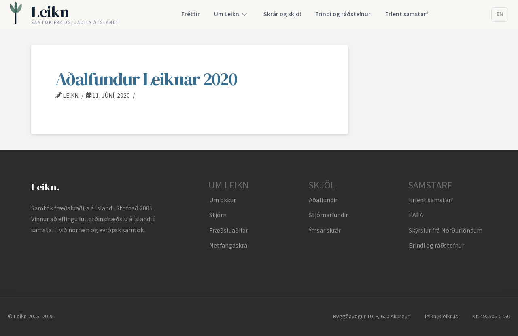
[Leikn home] (64, 14)
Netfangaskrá (228, 245)
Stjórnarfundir (328, 215)
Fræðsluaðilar (228, 230)
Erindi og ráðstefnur (436, 245)
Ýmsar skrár (325, 230)
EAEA (416, 215)
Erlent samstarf (431, 200)
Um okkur (222, 200)
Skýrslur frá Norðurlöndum (445, 230)
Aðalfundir (323, 200)
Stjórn (218, 215)
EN (500, 14)
